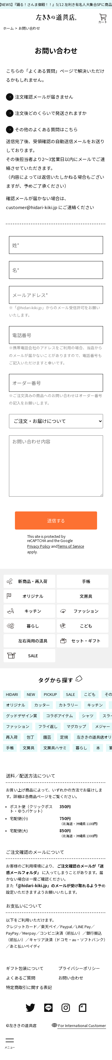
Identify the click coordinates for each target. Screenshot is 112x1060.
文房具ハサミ (55, 748)
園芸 (47, 737)
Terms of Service (71, 546)
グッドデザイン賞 (21, 715)
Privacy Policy (38, 546)
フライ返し (48, 726)
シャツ (87, 715)
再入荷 (12, 737)
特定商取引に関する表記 (29, 987)
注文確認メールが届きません (44, 97)
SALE (70, 694)
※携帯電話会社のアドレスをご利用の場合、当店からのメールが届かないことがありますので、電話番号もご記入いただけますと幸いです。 (55, 355)
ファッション (17, 726)
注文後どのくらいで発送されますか (51, 113)
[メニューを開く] (9, 1043)
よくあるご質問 (20, 978)
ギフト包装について (25, 968)
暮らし (81, 748)
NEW (31, 694)
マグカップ (76, 726)
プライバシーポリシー (79, 968)
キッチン (95, 705)
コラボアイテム (59, 715)
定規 (64, 737)
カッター (42, 705)
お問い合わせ (70, 978)
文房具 (28, 748)
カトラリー (68, 705)
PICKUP (50, 694)
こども (90, 694)
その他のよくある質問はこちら (46, 129)
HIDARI (12, 694)
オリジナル (15, 705)
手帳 (10, 748)
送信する (56, 520)
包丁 (30, 737)
